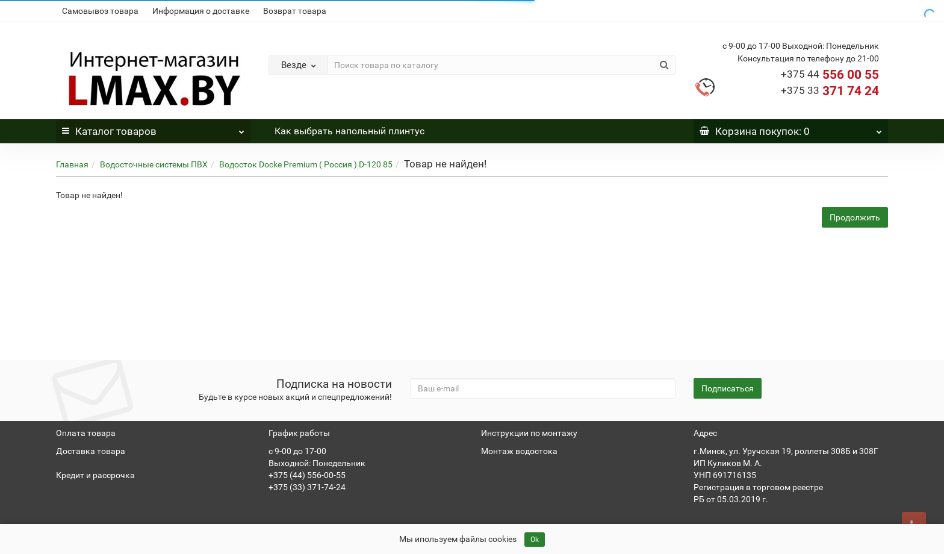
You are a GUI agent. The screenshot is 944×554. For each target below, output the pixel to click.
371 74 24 (830, 91)
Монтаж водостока (519, 451)
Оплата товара (86, 433)
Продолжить (855, 217)
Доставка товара (90, 451)
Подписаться (727, 388)
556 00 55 (830, 74)
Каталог (153, 128)
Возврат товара (294, 11)
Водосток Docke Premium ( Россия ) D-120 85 (306, 164)
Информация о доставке (200, 11)
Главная (72, 164)
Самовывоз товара (100, 11)
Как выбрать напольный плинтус (349, 131)
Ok (534, 539)
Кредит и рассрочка (95, 475)
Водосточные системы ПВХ (154, 164)
